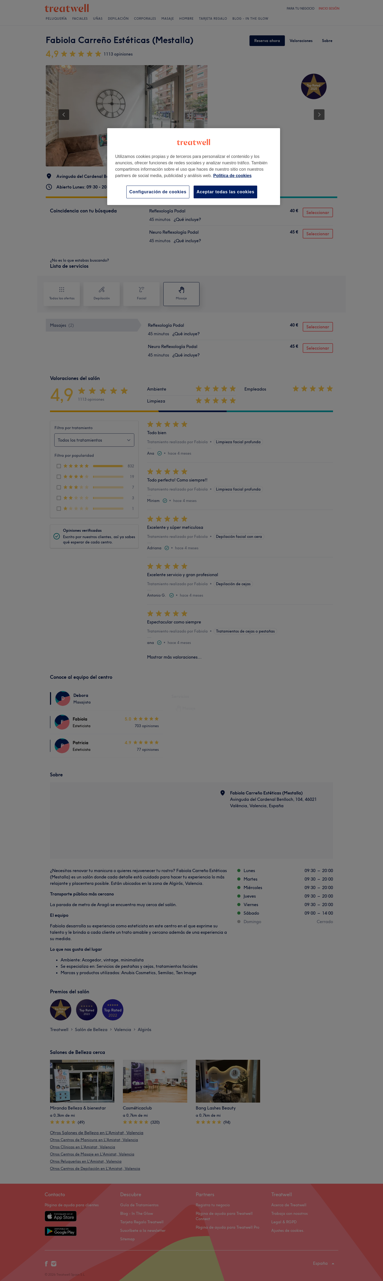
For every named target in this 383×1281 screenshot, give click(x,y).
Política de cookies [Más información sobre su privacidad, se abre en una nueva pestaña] (232, 175)
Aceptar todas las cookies (225, 192)
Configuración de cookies (157, 192)
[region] (193, 166)
